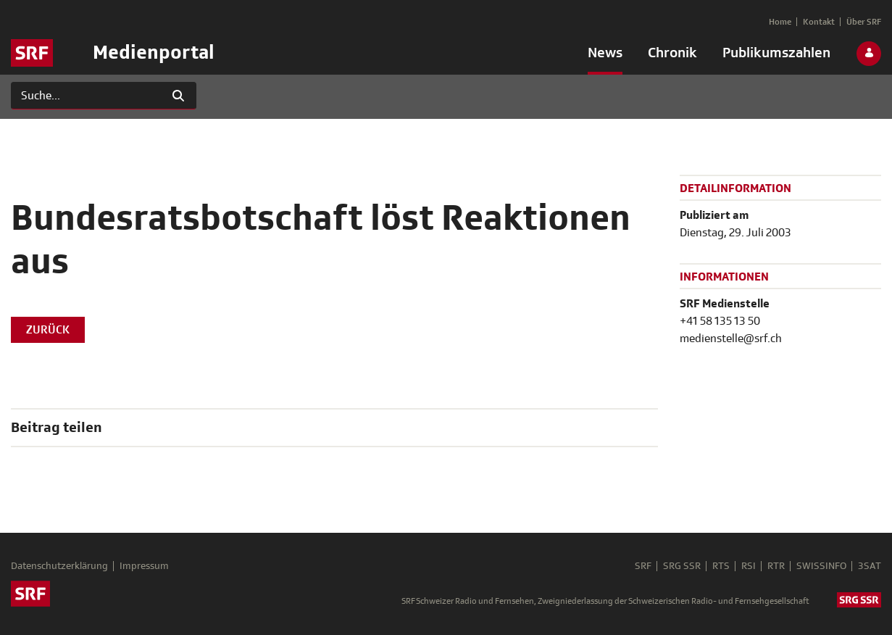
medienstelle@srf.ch (731, 338)
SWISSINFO (821, 566)
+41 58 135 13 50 (720, 321)
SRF (643, 566)
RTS (721, 566)
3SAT (869, 566)
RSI (748, 566)
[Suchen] (86, 95)
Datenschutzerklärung (59, 566)
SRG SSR (682, 566)
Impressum (144, 566)
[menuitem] (605, 56)
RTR (776, 566)
